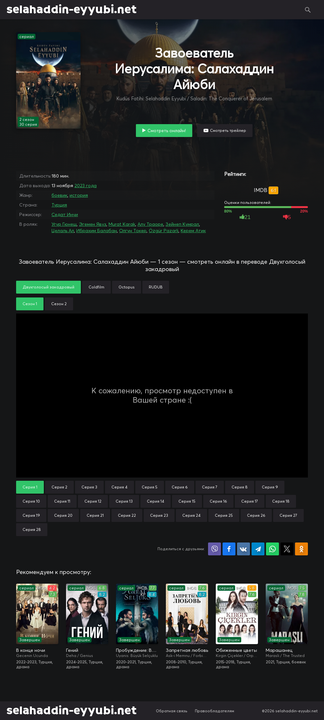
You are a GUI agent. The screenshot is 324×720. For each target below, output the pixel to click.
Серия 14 (155, 501)
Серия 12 (92, 501)
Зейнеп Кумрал (182, 224)
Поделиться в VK (243, 548)
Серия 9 (270, 487)
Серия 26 (256, 515)
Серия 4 (119, 487)
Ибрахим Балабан (96, 230)
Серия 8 (240, 487)
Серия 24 (191, 515)
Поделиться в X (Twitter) (287, 548)
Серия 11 (62, 501)
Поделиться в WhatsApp (272, 548)
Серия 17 (249, 501)
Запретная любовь (187, 650)
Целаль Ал (63, 230)
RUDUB (156, 287)
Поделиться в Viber (214, 548)
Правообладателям (214, 710)
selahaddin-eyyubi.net (71, 10)
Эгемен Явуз (92, 224)
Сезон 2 (59, 303)
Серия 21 (95, 515)
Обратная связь (171, 710)
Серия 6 (180, 487)
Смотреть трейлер (228, 130)
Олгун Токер (133, 230)
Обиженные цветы (236, 650)
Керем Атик (193, 230)
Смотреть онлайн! (167, 130)
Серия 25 (224, 515)
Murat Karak (122, 224)
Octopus (127, 287)
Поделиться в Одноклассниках (301, 548)
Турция (59, 205)
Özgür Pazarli (163, 230)
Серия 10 (31, 501)
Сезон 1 (30, 303)
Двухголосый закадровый (48, 287)
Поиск (308, 9)
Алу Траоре (150, 224)
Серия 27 (288, 515)
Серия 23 (159, 515)
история (79, 195)
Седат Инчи (65, 214)
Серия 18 (281, 501)
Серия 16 (218, 501)
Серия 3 (89, 487)
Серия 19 (31, 515)
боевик (59, 195)
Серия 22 (127, 515)
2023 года (85, 185)
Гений (72, 650)
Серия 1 (30, 487)
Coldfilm (96, 287)
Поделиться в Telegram (258, 548)
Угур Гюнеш (64, 224)
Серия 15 (186, 501)
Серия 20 (63, 515)
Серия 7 (209, 487)
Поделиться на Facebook (229, 548)
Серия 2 (59, 487)
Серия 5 (149, 487)
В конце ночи (30, 650)
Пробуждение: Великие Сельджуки (137, 650)
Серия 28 (32, 529)
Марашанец (279, 650)
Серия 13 (124, 501)
